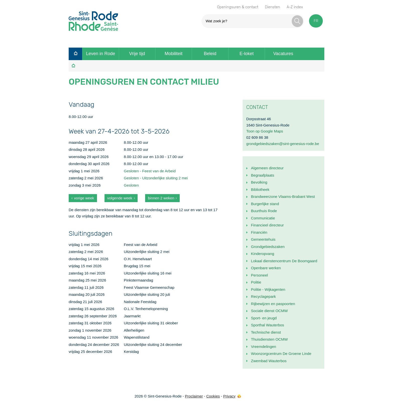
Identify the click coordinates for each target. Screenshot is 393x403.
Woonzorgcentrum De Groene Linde (281, 353)
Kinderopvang (262, 253)
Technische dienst (266, 332)
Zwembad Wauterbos (268, 361)
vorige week (84, 198)
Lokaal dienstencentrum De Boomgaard (284, 261)
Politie (256, 282)
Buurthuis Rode (264, 211)
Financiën (259, 232)
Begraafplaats (262, 175)
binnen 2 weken (161, 198)
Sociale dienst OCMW (269, 311)
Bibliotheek (260, 189)
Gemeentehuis (263, 239)
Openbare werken (266, 268)
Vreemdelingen (263, 346)
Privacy (229, 396)
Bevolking (259, 182)
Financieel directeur (267, 225)
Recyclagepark (263, 296)
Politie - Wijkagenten (268, 289)
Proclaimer (194, 396)
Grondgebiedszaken (267, 246)
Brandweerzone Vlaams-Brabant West (283, 196)
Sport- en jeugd (264, 318)
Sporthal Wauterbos (267, 325)
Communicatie (263, 218)
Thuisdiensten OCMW (269, 339)
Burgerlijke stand (265, 204)
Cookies (213, 396)
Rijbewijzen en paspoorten (273, 304)
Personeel (259, 275)
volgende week (119, 198)
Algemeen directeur (267, 168)
